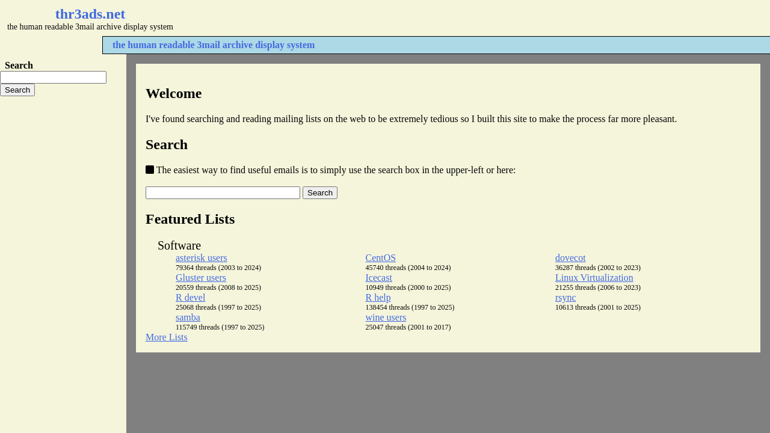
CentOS (380, 258)
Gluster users (201, 277)
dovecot (570, 258)
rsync (565, 297)
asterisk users (201, 258)
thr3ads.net (90, 14)
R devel (190, 297)
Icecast (378, 277)
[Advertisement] (358, 18)
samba (188, 317)
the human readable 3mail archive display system (213, 45)
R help (377, 297)
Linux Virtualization (594, 277)
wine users (385, 317)
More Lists (167, 337)
